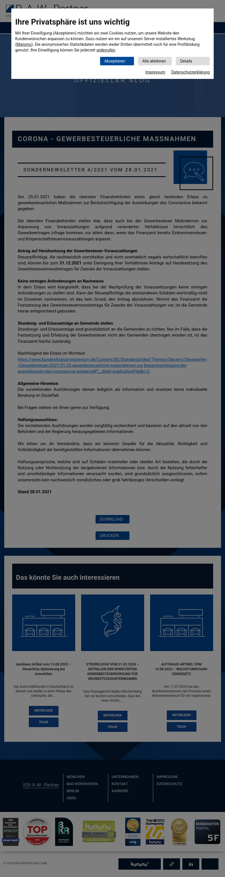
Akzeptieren (114, 61)
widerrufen (105, 50)
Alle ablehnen (154, 61)
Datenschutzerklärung (190, 72)
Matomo (24, 44)
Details (186, 61)
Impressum (155, 72)
